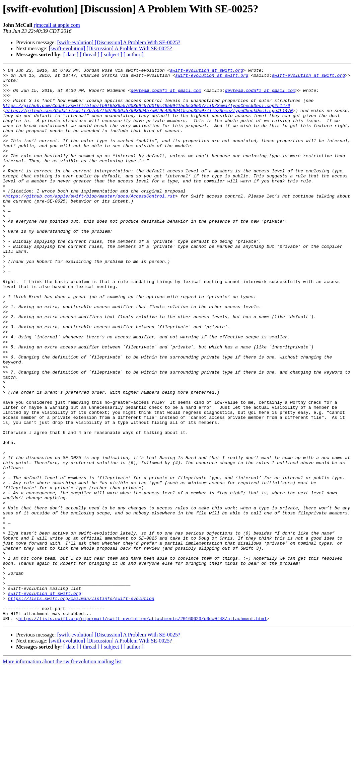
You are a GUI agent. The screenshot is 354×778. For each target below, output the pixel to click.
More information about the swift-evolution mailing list (62, 772)
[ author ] (134, 54)
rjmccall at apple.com (56, 25)
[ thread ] (89, 54)
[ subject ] (111, 54)
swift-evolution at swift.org (206, 71)
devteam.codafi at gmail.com (166, 95)
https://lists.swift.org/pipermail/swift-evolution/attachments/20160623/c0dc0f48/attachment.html (142, 729)
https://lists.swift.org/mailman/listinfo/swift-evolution (81, 705)
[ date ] (70, 54)
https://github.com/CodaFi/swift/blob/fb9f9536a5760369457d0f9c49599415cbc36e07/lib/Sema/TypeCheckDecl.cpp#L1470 (146, 113)
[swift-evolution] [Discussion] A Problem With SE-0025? (118, 42)
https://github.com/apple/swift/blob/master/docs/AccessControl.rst (90, 222)
